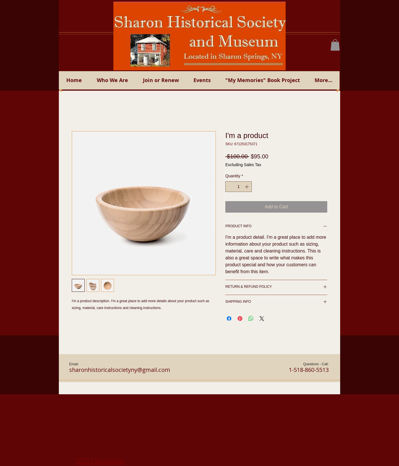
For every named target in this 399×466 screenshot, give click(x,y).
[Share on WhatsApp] (250, 318)
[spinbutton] (238, 187)
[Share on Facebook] (229, 318)
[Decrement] (229, 187)
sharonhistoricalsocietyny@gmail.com (119, 370)
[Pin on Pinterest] (240, 318)
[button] (335, 45)
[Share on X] (261, 318)
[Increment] (247, 187)
